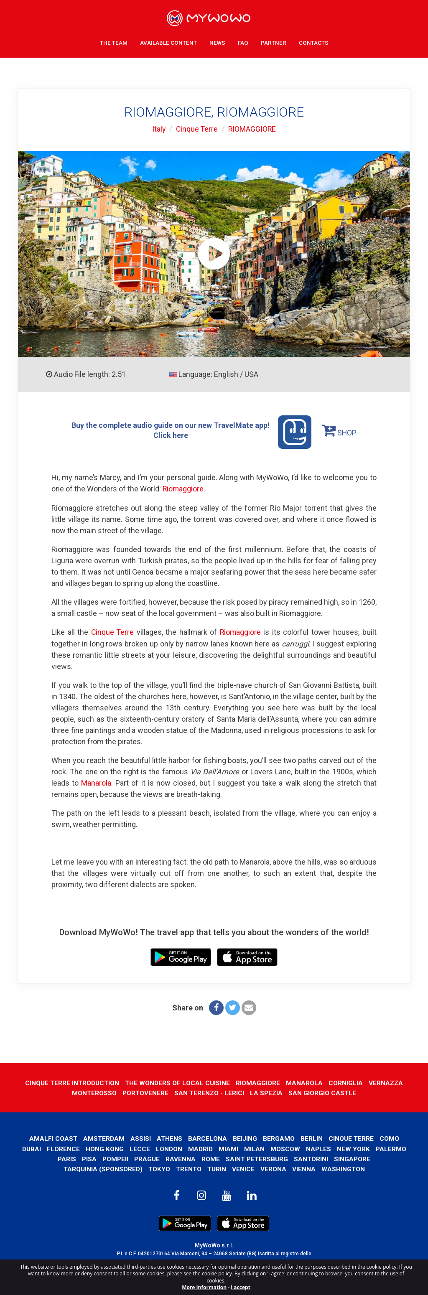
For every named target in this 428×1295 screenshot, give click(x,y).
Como (390, 1138)
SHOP (339, 430)
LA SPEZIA (266, 1092)
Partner (273, 41)
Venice (244, 1168)
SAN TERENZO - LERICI (209, 1092)
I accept (240, 1287)
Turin (217, 1168)
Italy (158, 129)
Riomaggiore (183, 488)
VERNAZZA (386, 1082)
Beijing (245, 1138)
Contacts (314, 41)
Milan (254, 1148)
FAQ (243, 41)
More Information (204, 1287)
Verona (274, 1168)
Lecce (140, 1148)
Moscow (285, 1148)
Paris (66, 1158)
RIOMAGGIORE (253, 129)
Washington (344, 1168)
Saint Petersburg (256, 1158)
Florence (63, 1148)
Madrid (200, 1148)
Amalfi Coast (52, 1138)
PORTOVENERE (145, 1092)
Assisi (140, 1138)
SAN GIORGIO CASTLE (323, 1092)
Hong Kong (105, 1148)
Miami (228, 1148)
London (169, 1148)
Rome (210, 1158)
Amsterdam (104, 1138)
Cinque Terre (197, 129)
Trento (189, 1168)
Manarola (96, 782)
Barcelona (208, 1138)
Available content (168, 41)
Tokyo (159, 1168)
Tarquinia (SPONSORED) (102, 1168)
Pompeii (115, 1158)
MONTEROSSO (93, 1092)
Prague (146, 1158)
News (217, 41)
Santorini (311, 1158)
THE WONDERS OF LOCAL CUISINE (177, 1082)
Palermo (391, 1148)
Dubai (31, 1148)
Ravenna (180, 1158)
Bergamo (279, 1138)
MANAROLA (304, 1082)
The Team (113, 41)
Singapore (353, 1158)
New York (353, 1148)
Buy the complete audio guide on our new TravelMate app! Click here (191, 432)
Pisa (89, 1158)
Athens (170, 1138)
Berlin (312, 1138)
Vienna (304, 1168)
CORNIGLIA (346, 1082)
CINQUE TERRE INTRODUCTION (71, 1082)
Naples (318, 1148)
